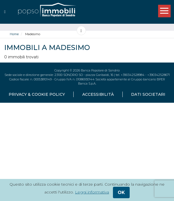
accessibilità (98, 94)
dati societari (148, 94)
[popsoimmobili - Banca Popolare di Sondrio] (47, 12)
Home (14, 34)
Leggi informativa (92, 192)
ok (121, 192)
